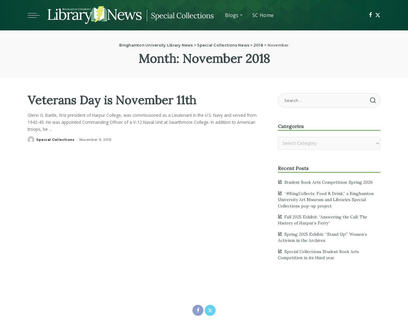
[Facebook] (370, 15)
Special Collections (55, 140)
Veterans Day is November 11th (115, 100)
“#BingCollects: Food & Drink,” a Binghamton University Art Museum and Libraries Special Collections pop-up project (326, 200)
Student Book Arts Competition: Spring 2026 (328, 182)
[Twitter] (377, 15)
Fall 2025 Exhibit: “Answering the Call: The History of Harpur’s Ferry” (322, 220)
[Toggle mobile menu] (37, 15)
